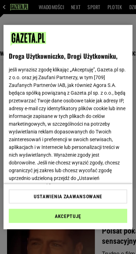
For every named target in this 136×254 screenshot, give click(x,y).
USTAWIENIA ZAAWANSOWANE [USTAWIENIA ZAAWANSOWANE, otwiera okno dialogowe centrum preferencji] (68, 196)
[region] (68, 127)
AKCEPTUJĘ (68, 216)
